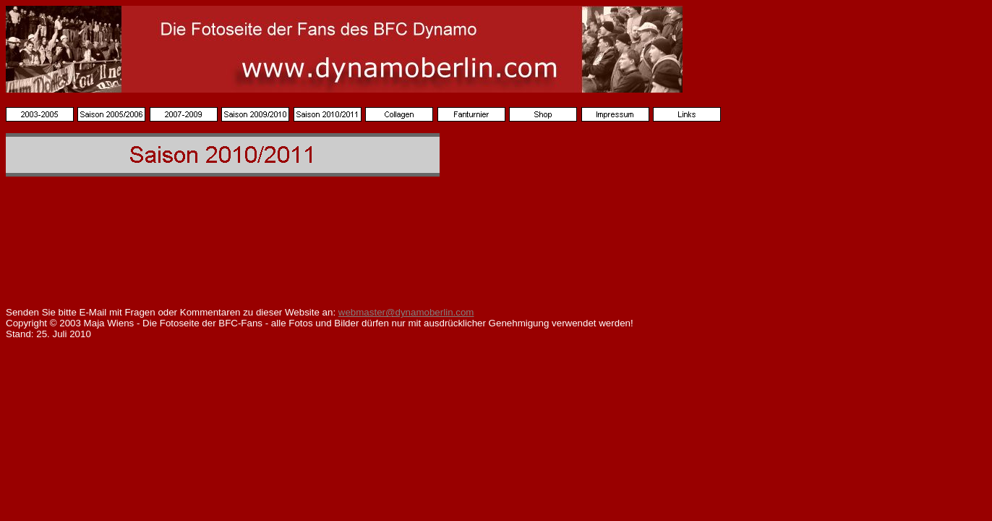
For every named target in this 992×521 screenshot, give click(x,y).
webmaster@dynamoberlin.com (406, 312)
